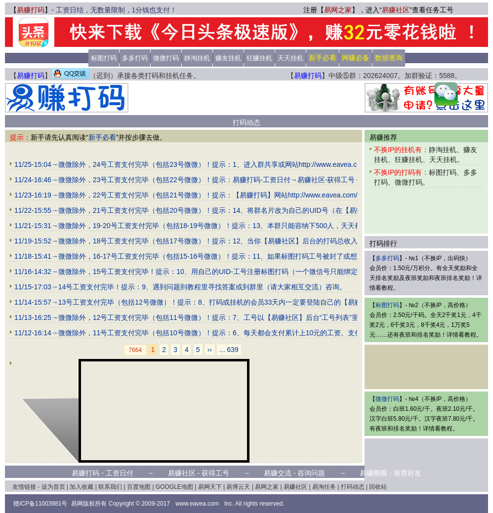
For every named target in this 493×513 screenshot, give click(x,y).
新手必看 (102, 137)
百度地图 (139, 486)
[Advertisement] (133, 410)
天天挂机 (290, 58)
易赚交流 (277, 473)
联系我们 (110, 486)
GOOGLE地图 (174, 486)
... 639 (229, 350)
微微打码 (166, 58)
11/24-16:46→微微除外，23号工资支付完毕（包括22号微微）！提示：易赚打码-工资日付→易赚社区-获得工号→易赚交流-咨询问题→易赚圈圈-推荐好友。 (252, 180)
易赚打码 (30, 10)
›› (209, 350)
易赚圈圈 (373, 473)
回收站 (378, 486)
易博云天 (238, 486)
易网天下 (210, 486)
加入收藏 (81, 486)
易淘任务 (324, 486)
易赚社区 (396, 10)
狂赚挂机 (259, 58)
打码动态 (353, 486)
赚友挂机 (228, 58)
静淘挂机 (197, 58)
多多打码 (135, 58)
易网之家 (338, 10)
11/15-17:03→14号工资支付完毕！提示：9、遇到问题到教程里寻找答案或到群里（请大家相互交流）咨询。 (180, 287)
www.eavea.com (196, 503)
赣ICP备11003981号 (40, 503)
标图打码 (104, 58)
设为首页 (53, 486)
